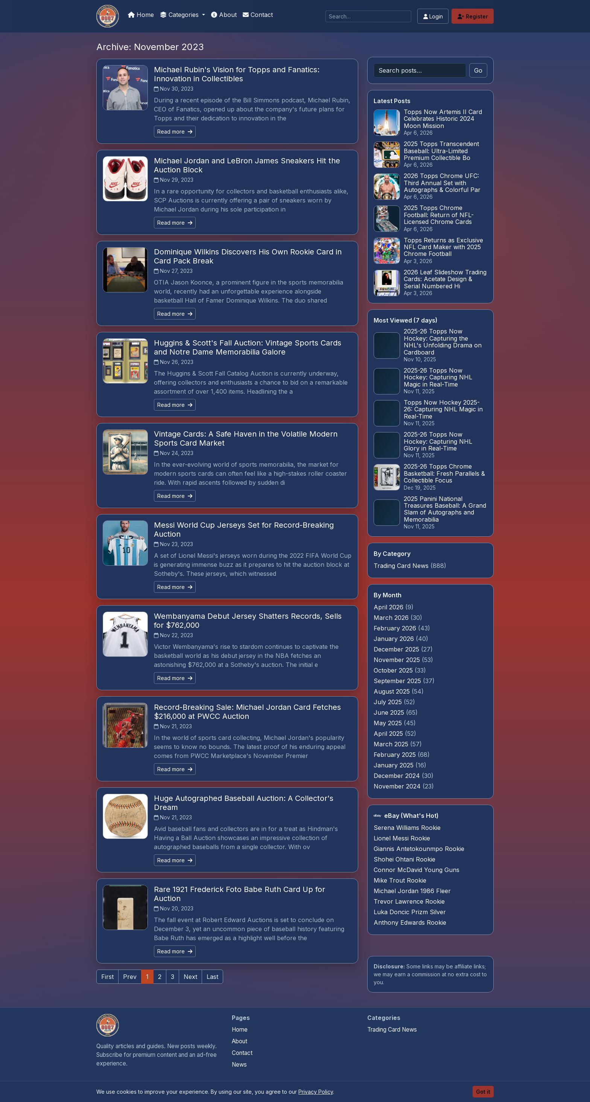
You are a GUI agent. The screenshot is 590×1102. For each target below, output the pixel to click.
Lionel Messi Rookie (402, 838)
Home (141, 14)
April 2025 (389, 733)
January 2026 (395, 638)
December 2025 (397, 649)
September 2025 (398, 681)
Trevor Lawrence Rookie (409, 901)
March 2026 (392, 617)
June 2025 (390, 712)
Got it (483, 1091)
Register (473, 16)
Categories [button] (180, 14)
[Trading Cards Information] (107, 16)
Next (190, 976)
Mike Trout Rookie (400, 880)
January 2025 (394, 765)
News (239, 1064)
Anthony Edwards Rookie (410, 922)
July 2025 (389, 702)
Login (433, 16)
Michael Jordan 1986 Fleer (412, 891)
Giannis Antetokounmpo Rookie (419, 848)
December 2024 (398, 775)
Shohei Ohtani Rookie (404, 859)
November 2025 (398, 660)
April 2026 (389, 607)
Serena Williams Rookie (407, 827)
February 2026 (396, 628)
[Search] (368, 16)
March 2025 (392, 744)
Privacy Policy (315, 1091)
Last (212, 976)
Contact (258, 14)
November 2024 (398, 786)
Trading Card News (401, 565)
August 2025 (393, 691)
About (224, 14)
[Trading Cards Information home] (107, 1025)
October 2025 (394, 670)
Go (478, 70)
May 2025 (389, 723)
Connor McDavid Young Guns (416, 870)
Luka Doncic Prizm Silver (410, 912)
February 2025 (396, 754)
